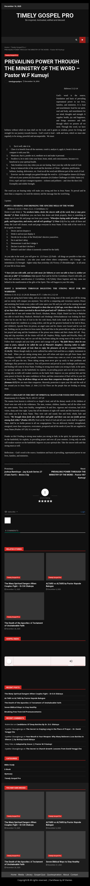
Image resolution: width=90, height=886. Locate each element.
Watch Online (82, 40)
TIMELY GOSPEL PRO (45, 15)
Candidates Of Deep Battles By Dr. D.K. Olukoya (38, 724)
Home (13, 874)
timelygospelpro (13, 81)
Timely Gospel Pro (11, 55)
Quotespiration (54, 874)
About (66, 874)
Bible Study (9, 765)
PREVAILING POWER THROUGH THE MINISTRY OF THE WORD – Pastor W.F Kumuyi (65, 473)
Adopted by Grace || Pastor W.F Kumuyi (34, 744)
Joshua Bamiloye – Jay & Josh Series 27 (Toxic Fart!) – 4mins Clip (24, 471)
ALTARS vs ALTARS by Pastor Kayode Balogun (66, 566)
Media (21, 874)
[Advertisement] (45, 28)
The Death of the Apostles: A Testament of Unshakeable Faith (24, 606)
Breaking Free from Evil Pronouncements (22, 712)
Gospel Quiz (39, 874)
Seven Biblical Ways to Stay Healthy (20, 707)
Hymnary (8, 774)
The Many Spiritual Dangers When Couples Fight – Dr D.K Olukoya (24, 566)
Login (82, 512)
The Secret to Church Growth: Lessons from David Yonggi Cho (54, 749)
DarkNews (54, 880)
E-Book (7, 769)
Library (29, 874)
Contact (74, 874)
